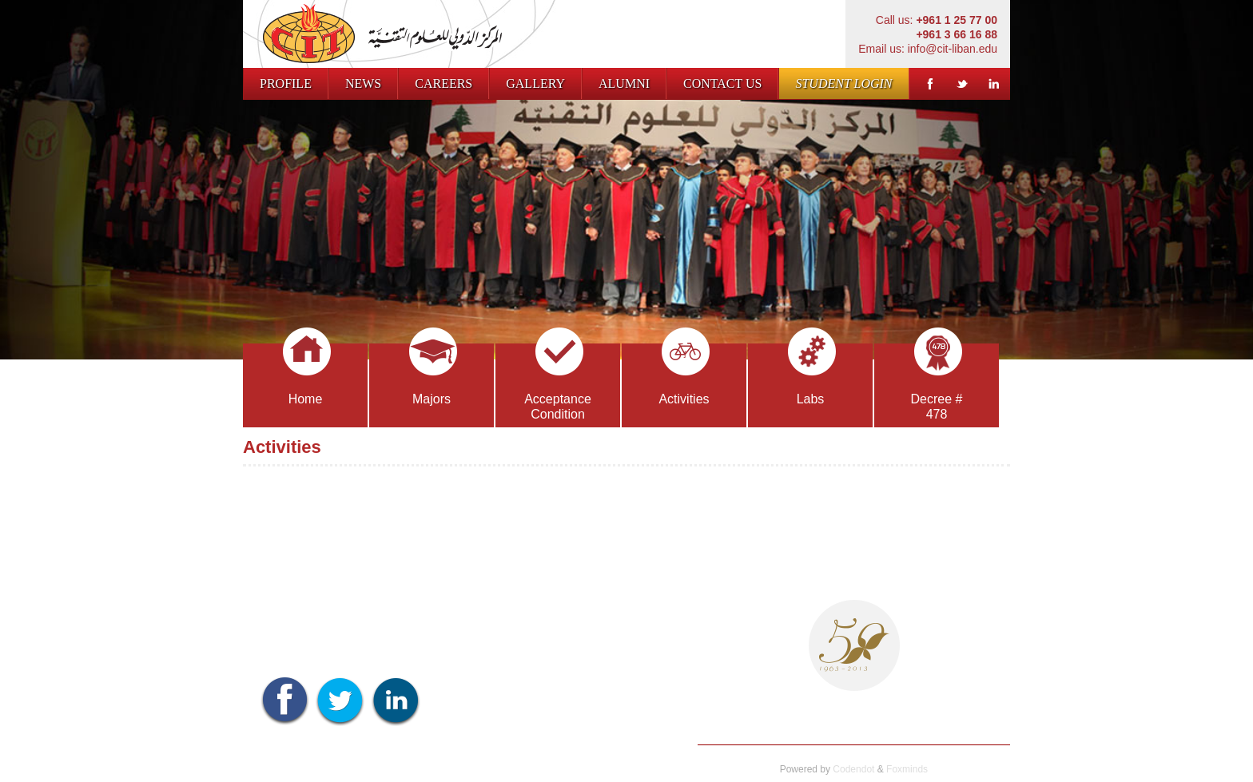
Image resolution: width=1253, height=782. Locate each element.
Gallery (535, 83)
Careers (443, 83)
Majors (433, 374)
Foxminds (907, 769)
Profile (286, 83)
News (363, 83)
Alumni (624, 83)
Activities (684, 374)
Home (307, 374)
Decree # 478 (937, 382)
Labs (812, 374)
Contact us (722, 83)
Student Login (843, 83)
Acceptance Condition (557, 382)
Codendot (853, 769)
